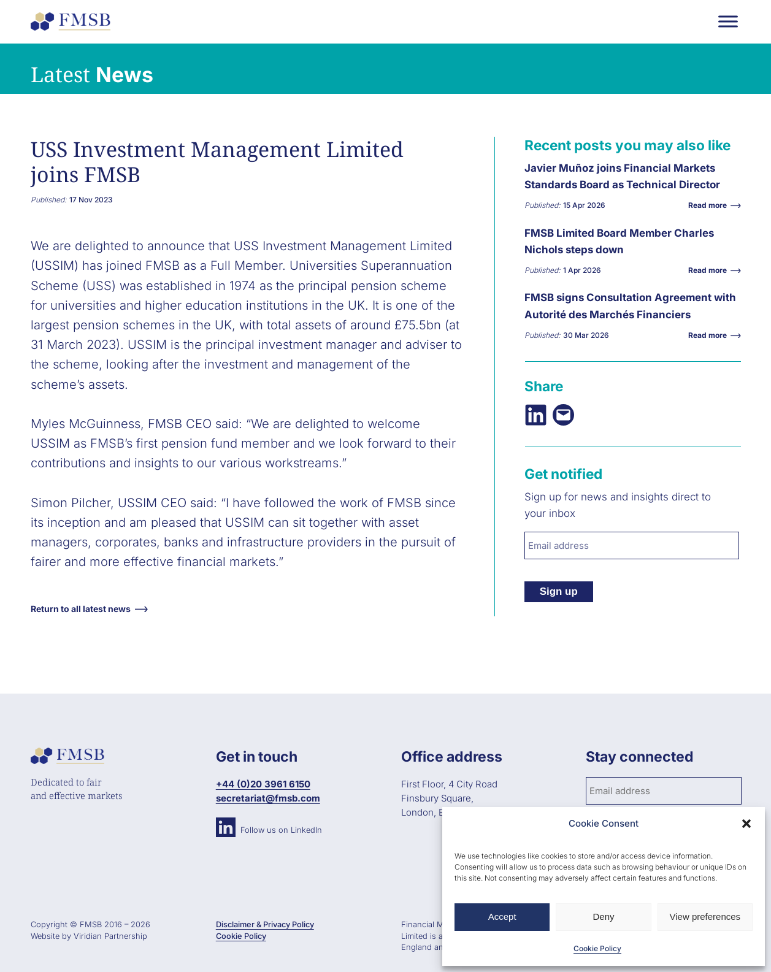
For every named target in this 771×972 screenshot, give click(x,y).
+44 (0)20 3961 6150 (263, 784)
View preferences (705, 916)
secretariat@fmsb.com (268, 798)
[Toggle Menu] (728, 21)
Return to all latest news (81, 608)
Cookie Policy (597, 948)
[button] (746, 823)
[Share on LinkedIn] (536, 415)
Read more (710, 205)
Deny (603, 916)
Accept (502, 916)
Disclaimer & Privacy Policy (265, 924)
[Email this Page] (563, 415)
